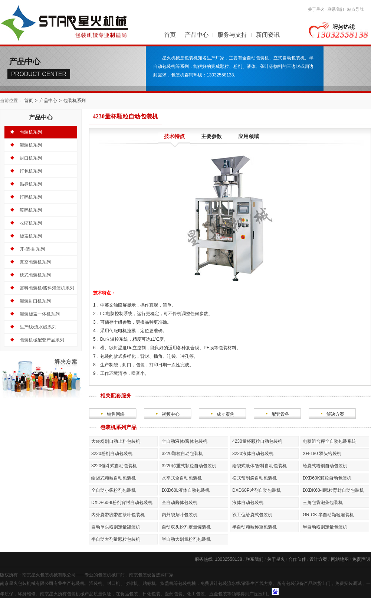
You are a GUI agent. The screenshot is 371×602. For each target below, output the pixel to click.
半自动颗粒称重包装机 (254, 527)
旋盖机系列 (31, 236)
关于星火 (316, 9)
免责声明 (361, 559)
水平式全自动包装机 (182, 478)
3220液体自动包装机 (252, 453)
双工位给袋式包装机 (252, 514)
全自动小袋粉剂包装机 (113, 490)
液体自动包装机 (247, 502)
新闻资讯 (268, 35)
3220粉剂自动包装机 (111, 453)
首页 (170, 35)
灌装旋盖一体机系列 (40, 314)
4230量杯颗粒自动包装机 (257, 441)
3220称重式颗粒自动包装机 (189, 465)
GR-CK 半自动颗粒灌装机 (328, 514)
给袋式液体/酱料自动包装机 (259, 465)
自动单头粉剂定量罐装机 (115, 527)
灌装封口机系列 (35, 301)
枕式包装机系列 (35, 275)
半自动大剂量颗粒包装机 (115, 539)
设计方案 (318, 559)
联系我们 (336, 9)
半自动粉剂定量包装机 (325, 527)
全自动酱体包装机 (179, 502)
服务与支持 (232, 35)
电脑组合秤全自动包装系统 (329, 441)
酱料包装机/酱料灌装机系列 (47, 288)
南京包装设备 (142, 575)
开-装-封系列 (32, 249)
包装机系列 (74, 100)
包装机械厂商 (111, 575)
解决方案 (335, 414)
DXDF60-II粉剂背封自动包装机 (121, 502)
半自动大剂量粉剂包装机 (186, 539)
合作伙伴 (297, 559)
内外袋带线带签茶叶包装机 (118, 514)
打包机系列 (31, 171)
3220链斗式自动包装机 (114, 465)
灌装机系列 (31, 145)
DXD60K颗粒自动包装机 (327, 478)
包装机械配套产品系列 (42, 340)
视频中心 (171, 414)
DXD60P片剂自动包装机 (256, 490)
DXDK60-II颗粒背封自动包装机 (333, 490)
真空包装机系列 (35, 262)
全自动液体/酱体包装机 (184, 441)
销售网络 (116, 414)
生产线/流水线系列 (38, 327)
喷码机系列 (31, 210)
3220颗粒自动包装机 (182, 453)
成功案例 (225, 414)
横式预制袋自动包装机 (254, 478)
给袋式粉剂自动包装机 (325, 465)
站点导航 (355, 9)
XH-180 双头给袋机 (322, 453)
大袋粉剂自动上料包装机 (115, 441)
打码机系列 (31, 197)
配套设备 (280, 414)
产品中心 (197, 35)
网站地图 (340, 559)
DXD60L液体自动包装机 (186, 490)
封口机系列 (31, 158)
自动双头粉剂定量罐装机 (186, 527)
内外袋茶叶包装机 (179, 514)
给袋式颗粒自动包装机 (113, 478)
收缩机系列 (31, 223)
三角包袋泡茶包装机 (323, 502)
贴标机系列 (31, 184)
